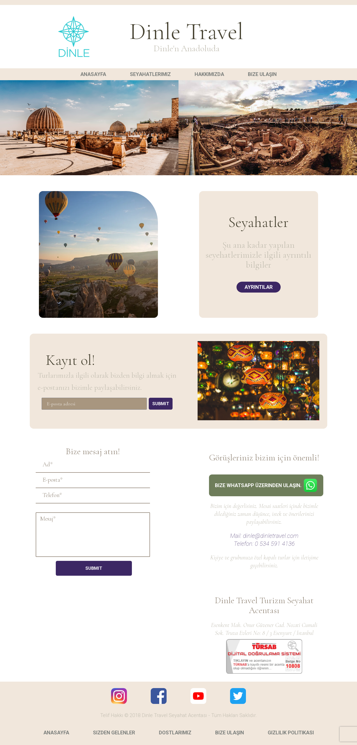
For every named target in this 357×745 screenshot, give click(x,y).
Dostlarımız (175, 733)
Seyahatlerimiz (150, 74)
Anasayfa (93, 74)
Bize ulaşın (262, 74)
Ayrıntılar (258, 287)
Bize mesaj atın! (93, 451)
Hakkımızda (209, 74)
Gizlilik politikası (291, 733)
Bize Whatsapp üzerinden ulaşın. (266, 485)
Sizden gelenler (114, 733)
